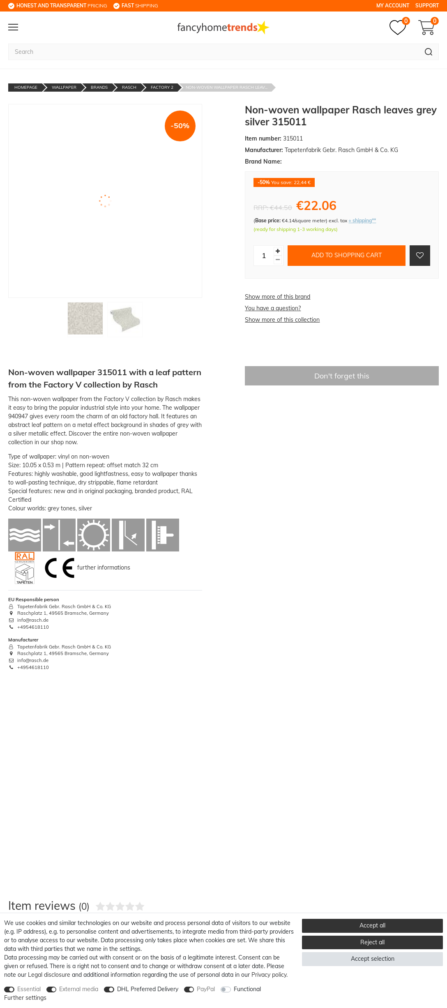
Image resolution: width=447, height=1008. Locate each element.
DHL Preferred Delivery (147, 989)
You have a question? (273, 308)
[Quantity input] (264, 255)
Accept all (372, 925)
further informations (103, 567)
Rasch (129, 87)
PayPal (206, 989)
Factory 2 (162, 87)
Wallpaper (64, 87)
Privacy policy (268, 974)
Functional (247, 989)
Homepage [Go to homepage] (25, 87)
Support (427, 5)
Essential (29, 989)
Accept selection (372, 958)
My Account (392, 5)
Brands (99, 87)
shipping (140, 5)
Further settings (25, 997)
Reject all (372, 942)
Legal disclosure (49, 974)
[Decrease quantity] (278, 260)
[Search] (429, 52)
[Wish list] (399, 27)
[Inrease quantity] (278, 251)
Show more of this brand (277, 296)
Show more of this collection (282, 319)
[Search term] (213, 52)
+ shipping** (362, 220)
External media (78, 989)
